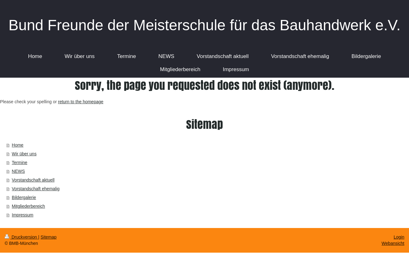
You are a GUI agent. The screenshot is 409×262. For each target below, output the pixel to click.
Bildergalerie (24, 197)
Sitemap (48, 237)
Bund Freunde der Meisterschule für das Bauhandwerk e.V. (204, 25)
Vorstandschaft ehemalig (36, 188)
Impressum (22, 214)
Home (17, 145)
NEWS (18, 171)
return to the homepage (80, 101)
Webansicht (393, 243)
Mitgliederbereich (28, 206)
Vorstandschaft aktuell (33, 179)
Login (399, 237)
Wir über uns (24, 153)
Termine (19, 162)
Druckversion (21, 237)
